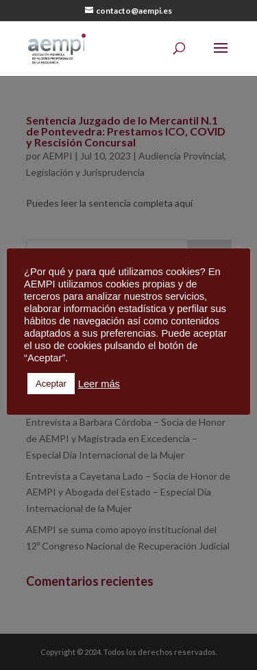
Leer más (99, 383)
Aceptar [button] (51, 383)
